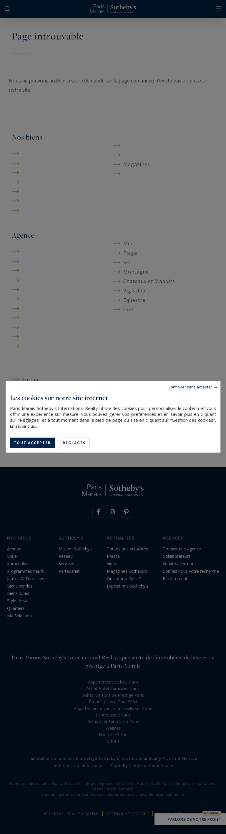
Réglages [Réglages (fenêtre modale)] (74, 442)
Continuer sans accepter (190, 387)
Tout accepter (32, 442)
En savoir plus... (24, 426)
